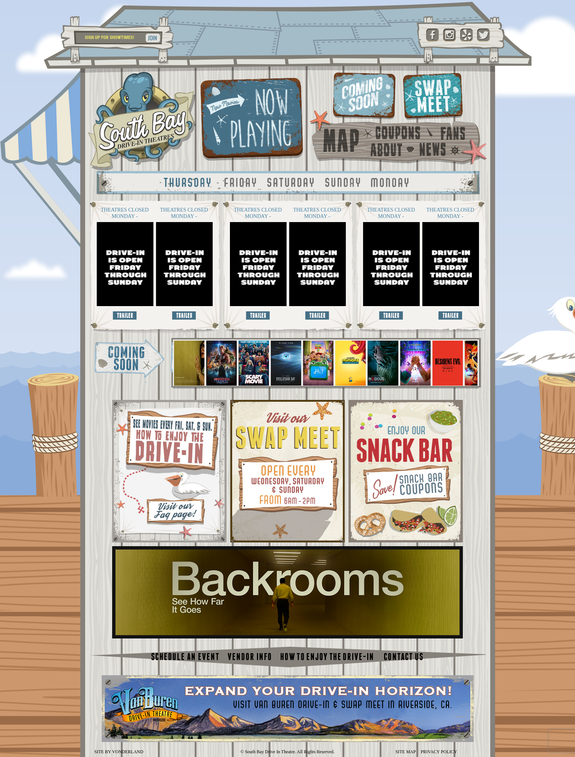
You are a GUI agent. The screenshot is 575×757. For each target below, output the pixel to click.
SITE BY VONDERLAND (119, 751)
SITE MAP (405, 751)
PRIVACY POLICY (439, 751)
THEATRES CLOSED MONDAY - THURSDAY (125, 213)
